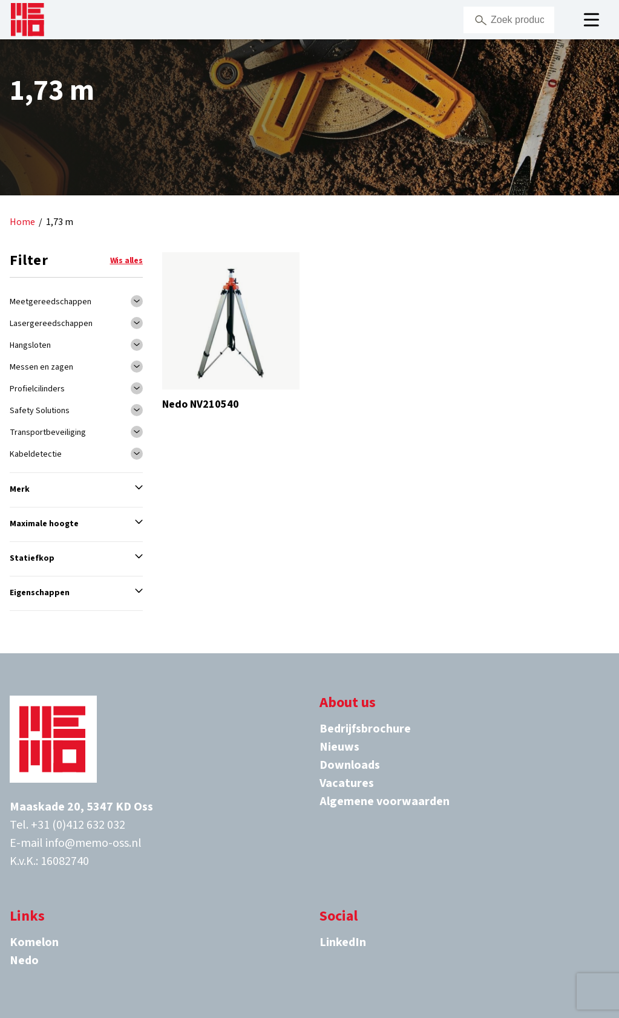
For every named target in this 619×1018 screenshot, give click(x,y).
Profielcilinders (37, 389)
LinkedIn (342, 942)
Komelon (34, 942)
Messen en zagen (41, 367)
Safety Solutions (40, 411)
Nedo (24, 960)
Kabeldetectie (36, 454)
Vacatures (346, 783)
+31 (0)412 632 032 (78, 825)
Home (22, 222)
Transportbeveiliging (48, 432)
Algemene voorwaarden (384, 801)
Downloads (349, 765)
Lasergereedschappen (51, 324)
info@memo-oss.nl (93, 843)
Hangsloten (30, 345)
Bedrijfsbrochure (365, 728)
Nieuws (339, 747)
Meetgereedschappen (50, 302)
